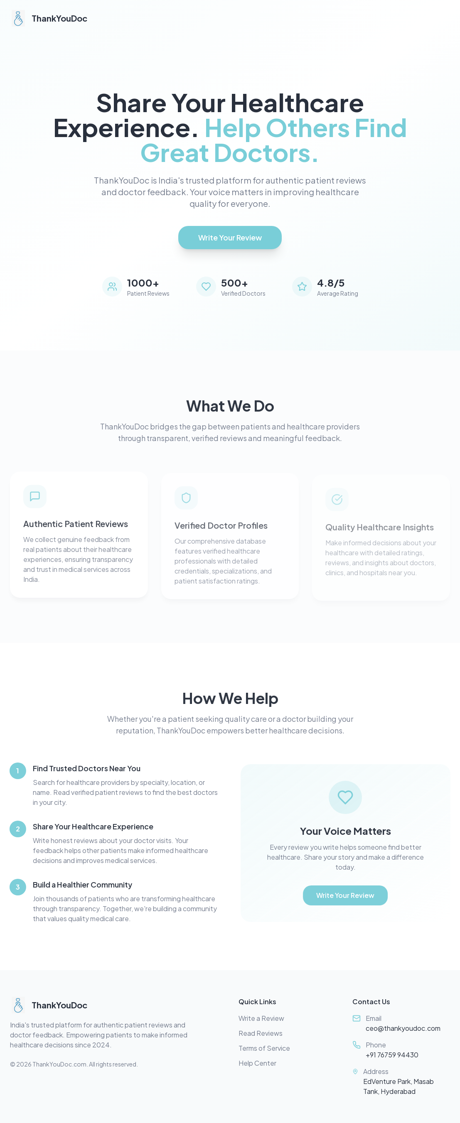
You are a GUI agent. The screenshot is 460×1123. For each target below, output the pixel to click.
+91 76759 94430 (392, 1054)
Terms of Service (264, 1048)
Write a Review (261, 1018)
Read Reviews (261, 1033)
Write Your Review (230, 237)
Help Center (257, 1063)
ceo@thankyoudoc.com (403, 1028)
